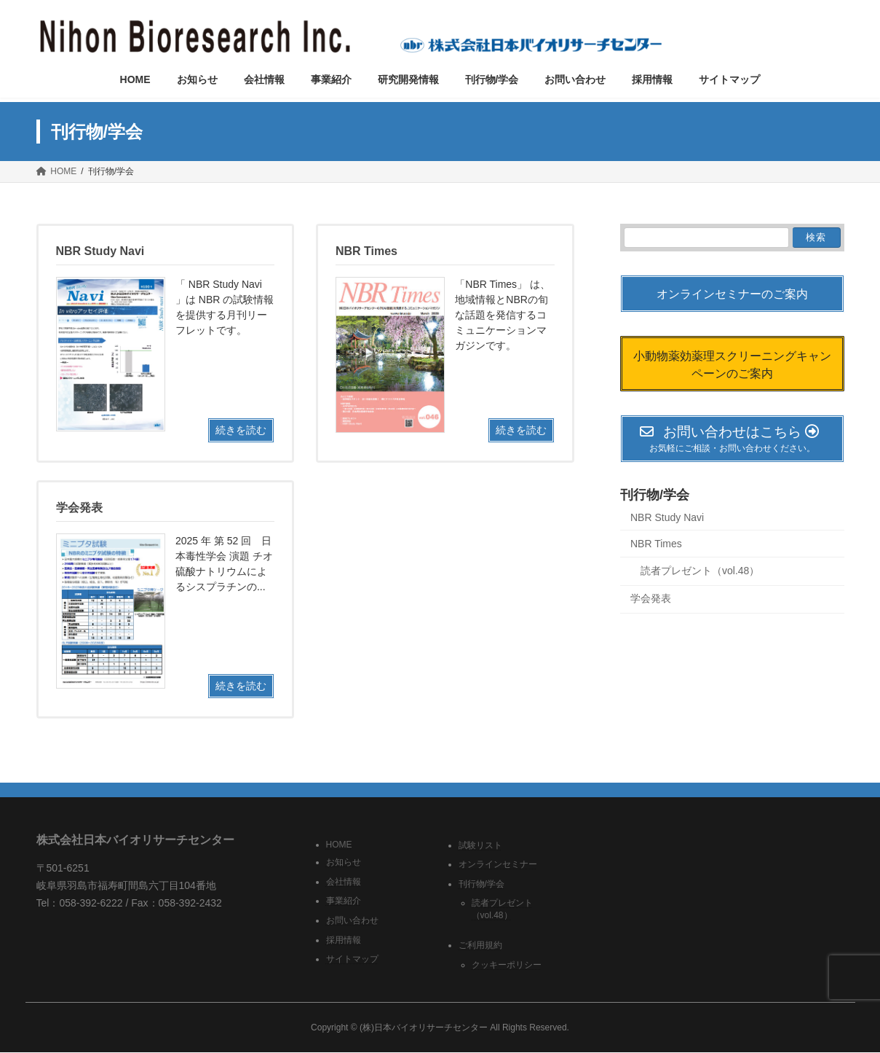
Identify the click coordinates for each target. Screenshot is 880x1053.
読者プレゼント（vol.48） (700, 570)
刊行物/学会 (654, 495)
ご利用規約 (480, 946)
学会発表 (650, 599)
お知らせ (343, 863)
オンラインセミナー (498, 865)
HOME (339, 844)
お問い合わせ (352, 920)
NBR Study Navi (667, 517)
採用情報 (343, 940)
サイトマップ (352, 960)
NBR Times (656, 544)
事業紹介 (343, 901)
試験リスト (480, 845)
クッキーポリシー (507, 965)
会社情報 (343, 882)
